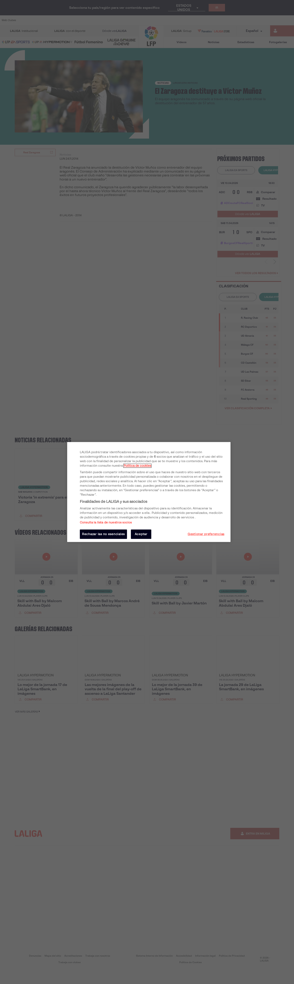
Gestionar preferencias (206, 534)
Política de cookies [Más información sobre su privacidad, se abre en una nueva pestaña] (137, 465)
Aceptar (141, 534)
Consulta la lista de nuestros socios (106, 522)
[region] (149, 492)
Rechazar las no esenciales (103, 534)
